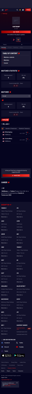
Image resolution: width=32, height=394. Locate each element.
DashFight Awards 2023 (22, 331)
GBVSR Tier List (4, 240)
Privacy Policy (14, 362)
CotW (18, 221)
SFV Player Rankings (21, 315)
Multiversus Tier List (5, 305)
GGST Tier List (4, 279)
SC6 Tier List (19, 279)
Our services (12, 365)
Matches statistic (9, 57)
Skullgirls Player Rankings (7, 289)
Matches (6, 60)
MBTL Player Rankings (6, 315)
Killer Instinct (21, 286)
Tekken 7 (19, 247)
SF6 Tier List (19, 214)
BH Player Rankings (21, 263)
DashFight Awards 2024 (21, 328)
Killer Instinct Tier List (21, 292)
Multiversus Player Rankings (7, 302)
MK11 (2, 325)
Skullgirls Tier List (5, 292)
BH (17, 260)
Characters (20, 371)
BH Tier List (19, 266)
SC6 (18, 273)
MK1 (18, 234)
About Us (3, 368)
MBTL (2, 312)
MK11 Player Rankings (6, 328)
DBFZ (2, 260)
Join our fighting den (9, 339)
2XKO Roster (4, 224)
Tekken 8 (3, 208)
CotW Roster (19, 224)
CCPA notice (4, 365)
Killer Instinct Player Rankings (23, 289)
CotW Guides (19, 227)
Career (6, 63)
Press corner (20, 365)
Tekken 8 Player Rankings (6, 211)
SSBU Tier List (4, 253)
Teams (14, 371)
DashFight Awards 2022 (22, 334)
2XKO (2, 221)
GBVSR (3, 234)
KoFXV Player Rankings (22, 302)
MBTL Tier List (4, 318)
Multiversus (4, 299)
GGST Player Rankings (6, 276)
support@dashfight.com (6, 379)
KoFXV (18, 299)
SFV (18, 312)
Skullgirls (4, 286)
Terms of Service (5, 362)
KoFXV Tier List (20, 305)
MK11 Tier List (4, 331)
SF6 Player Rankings (21, 211)
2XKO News (3, 227)
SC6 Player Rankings (21, 276)
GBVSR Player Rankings (6, 237)
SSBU (2, 247)
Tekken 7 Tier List (20, 253)
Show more (4, 217)
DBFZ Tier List (4, 266)
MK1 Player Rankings (21, 237)
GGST (2, 273)
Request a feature (12, 368)
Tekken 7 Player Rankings (22, 250)
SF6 (18, 208)
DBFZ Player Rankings (6, 263)
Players (8, 371)
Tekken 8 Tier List (5, 214)
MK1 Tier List (19, 240)
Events (2, 371)
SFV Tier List (19, 318)
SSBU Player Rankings (6, 250)
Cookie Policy (23, 362)
